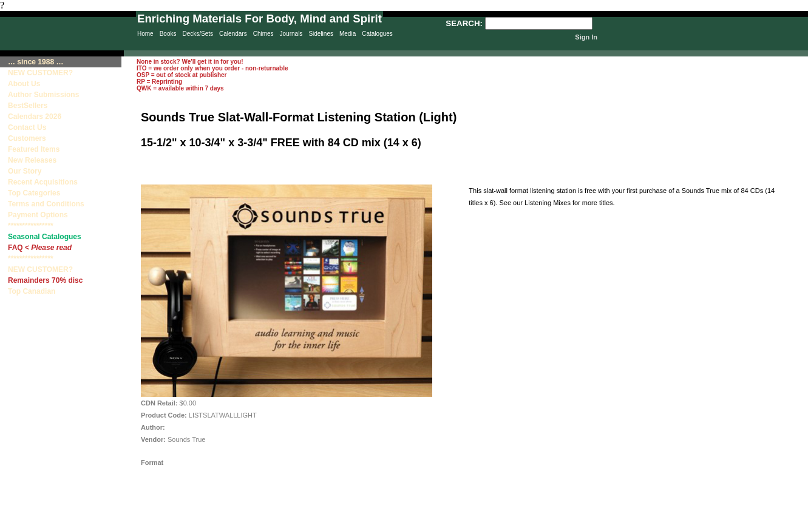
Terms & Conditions (492, 502)
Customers (27, 138)
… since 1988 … (35, 62)
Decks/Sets (197, 33)
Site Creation (786, 502)
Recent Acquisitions (43, 182)
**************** (30, 226)
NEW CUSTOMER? (40, 73)
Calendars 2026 (34, 116)
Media (347, 33)
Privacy (328, 502)
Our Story (24, 171)
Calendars (233, 33)
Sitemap (378, 502)
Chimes (263, 33)
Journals (291, 33)
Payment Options (38, 215)
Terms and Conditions (46, 204)
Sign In (586, 37)
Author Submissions (43, 94)
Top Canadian (33, 291)
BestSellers (27, 105)
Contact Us (27, 127)
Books (168, 33)
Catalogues (377, 33)
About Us (24, 84)
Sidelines (320, 33)
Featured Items (33, 149)
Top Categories (34, 193)
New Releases (32, 160)
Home (145, 33)
